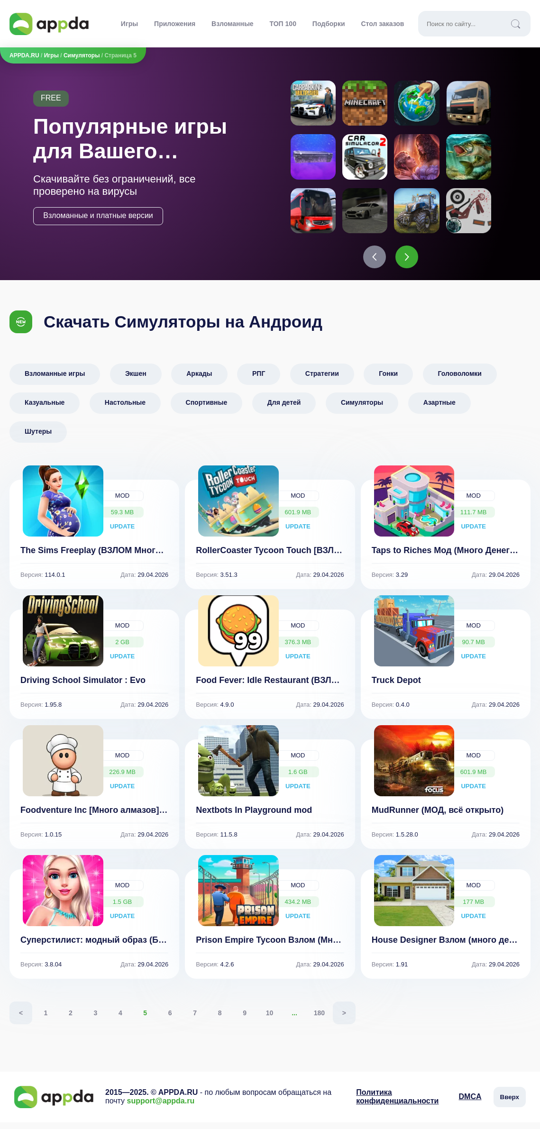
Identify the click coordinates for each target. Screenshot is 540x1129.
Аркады (199, 380)
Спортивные (207, 409)
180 (319, 1019)
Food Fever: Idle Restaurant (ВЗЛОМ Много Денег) (299, 687)
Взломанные (232, 23)
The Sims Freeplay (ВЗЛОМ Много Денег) (105, 557)
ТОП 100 (283, 23)
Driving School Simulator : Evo (83, 687)
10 (270, 1019)
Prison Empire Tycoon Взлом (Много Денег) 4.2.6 (296, 946)
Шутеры (38, 438)
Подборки (328, 23)
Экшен (135, 380)
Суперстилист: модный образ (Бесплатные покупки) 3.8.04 (145, 946)
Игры (129, 23)
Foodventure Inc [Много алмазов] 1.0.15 (102, 816)
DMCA (470, 1103)
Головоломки (460, 380)
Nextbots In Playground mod (254, 816)
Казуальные (44, 409)
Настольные (125, 409)
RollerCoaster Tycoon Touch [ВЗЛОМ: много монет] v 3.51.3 (319, 557)
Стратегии (322, 380)
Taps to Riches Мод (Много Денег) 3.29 (451, 557)
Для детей (284, 409)
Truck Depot (396, 687)
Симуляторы (82, 55)
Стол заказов (382, 23)
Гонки (388, 380)
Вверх (509, 1103)
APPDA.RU (24, 55)
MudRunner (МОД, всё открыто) (438, 816)
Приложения (174, 23)
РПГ (258, 380)
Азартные (439, 409)
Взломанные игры (55, 380)
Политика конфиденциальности (397, 1103)
